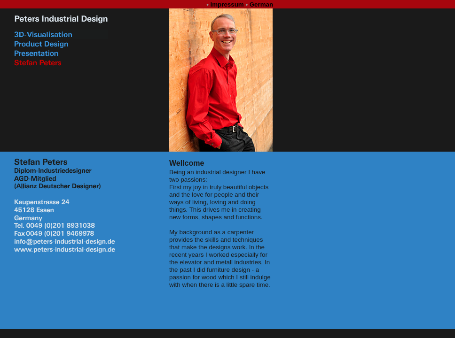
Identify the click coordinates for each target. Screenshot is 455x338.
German (261, 4)
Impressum (227, 4)
